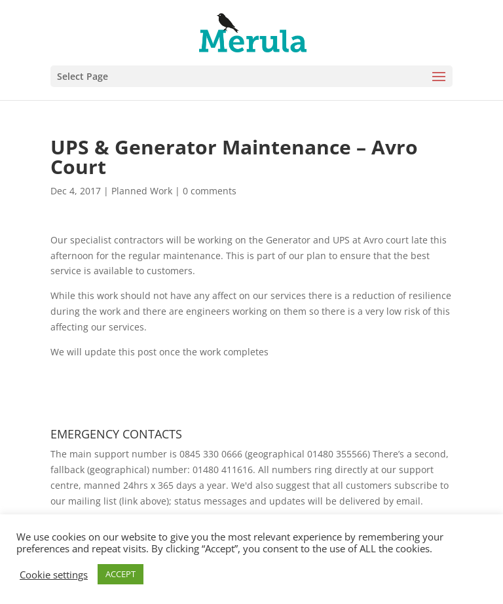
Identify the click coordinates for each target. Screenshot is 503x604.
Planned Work (141, 191)
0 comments (209, 191)
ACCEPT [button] (120, 574)
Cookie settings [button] (54, 574)
